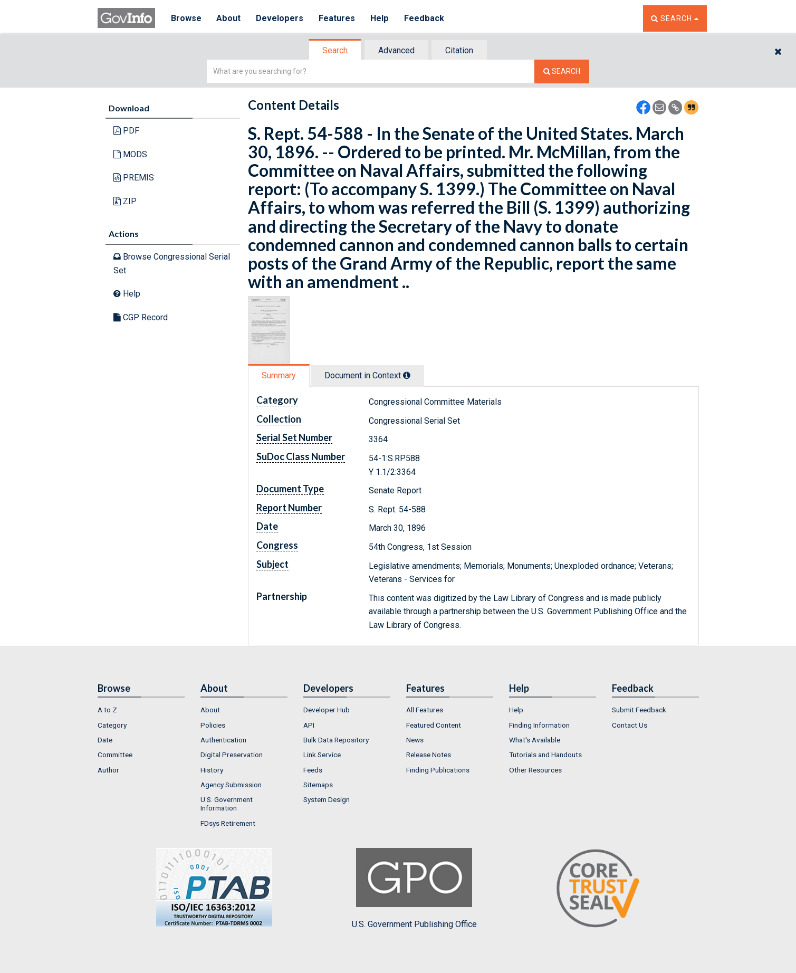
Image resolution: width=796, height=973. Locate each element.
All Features (424, 709)
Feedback (425, 18)
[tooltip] (406, 375)
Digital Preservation (231, 754)
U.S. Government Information (226, 803)
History (211, 770)
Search (335, 50)
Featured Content (433, 725)
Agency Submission (231, 784)
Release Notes (428, 754)
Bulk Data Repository (336, 740)
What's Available (534, 740)
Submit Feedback (639, 709)
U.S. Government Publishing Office (414, 888)
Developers (280, 18)
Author (108, 770)
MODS (130, 154)
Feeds (312, 770)
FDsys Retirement (227, 823)
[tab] (335, 50)
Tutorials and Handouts (545, 754)
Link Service (322, 754)
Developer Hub (326, 709)
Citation (459, 50)
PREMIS (133, 178)
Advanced (396, 50)
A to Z (107, 709)
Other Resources (535, 770)
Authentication (223, 740)
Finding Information (539, 725)
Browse (186, 18)
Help (381, 18)
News (415, 740)
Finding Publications (437, 770)
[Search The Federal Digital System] (561, 71)
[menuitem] (141, 710)
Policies (212, 725)
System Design (326, 799)
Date (105, 740)
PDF (126, 131)
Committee (115, 754)
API (308, 725)
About (229, 18)
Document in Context (367, 375)
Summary (279, 375)
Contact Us (629, 725)
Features (338, 18)
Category (112, 725)
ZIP (125, 201)
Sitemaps (318, 784)
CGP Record (140, 317)
